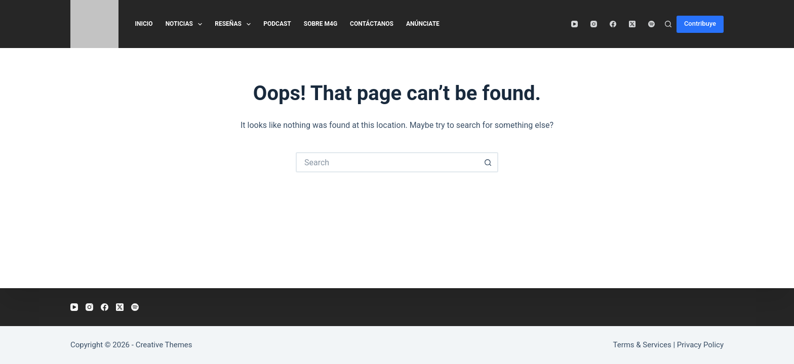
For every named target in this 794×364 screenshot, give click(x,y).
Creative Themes (164, 344)
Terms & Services (642, 344)
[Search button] (488, 162)
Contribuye (700, 23)
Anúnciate (423, 23)
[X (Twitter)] (632, 24)
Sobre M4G (320, 23)
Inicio (144, 23)
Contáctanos (371, 23)
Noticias (186, 24)
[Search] (668, 24)
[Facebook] (613, 24)
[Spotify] (651, 24)
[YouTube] (574, 24)
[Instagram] (593, 24)
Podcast (277, 23)
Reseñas (235, 24)
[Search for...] (387, 162)
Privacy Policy (700, 344)
